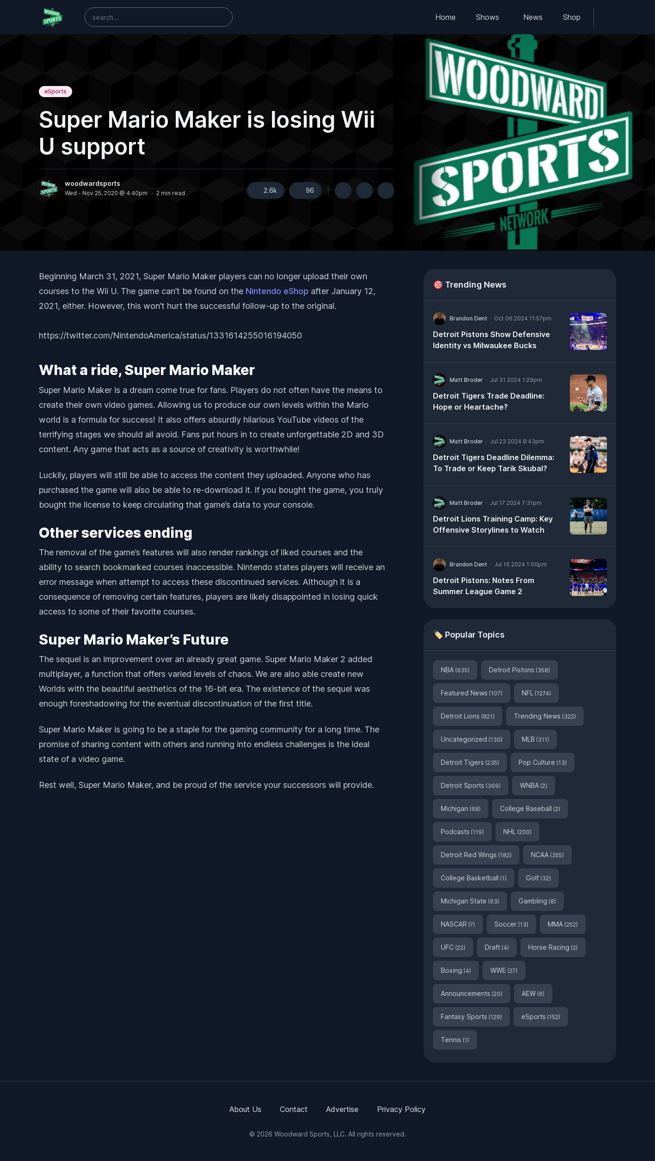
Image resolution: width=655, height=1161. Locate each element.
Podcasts (462, 831)
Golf (538, 878)
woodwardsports (92, 183)
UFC (453, 947)
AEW (533, 993)
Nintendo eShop (277, 291)
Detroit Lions (467, 716)
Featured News (471, 693)
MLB (535, 739)
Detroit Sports (471, 785)
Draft (497, 947)
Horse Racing (553, 947)
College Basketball (474, 878)
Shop (572, 17)
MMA (563, 924)
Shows (487, 17)
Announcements (471, 993)
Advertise (342, 1109)
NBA (455, 670)
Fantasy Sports (471, 1016)
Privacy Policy (401, 1109)
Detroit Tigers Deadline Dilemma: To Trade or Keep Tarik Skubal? (493, 463)
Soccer (511, 924)
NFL (536, 693)
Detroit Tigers (470, 762)
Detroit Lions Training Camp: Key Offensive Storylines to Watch (493, 524)
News (533, 17)
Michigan (461, 808)
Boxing (456, 970)
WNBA (533, 785)
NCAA (547, 855)
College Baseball (530, 808)
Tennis (455, 1040)
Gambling (537, 901)
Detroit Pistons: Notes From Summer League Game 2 (483, 586)
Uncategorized (471, 739)
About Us (245, 1109)
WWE (504, 970)
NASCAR (458, 924)
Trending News (545, 716)
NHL (517, 831)
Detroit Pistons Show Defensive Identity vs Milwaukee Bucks (491, 340)
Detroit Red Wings (476, 855)
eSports (55, 91)
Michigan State (470, 901)
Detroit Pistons (519, 670)
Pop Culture (543, 762)
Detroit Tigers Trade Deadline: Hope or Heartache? (488, 401)
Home (445, 17)
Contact (294, 1109)
